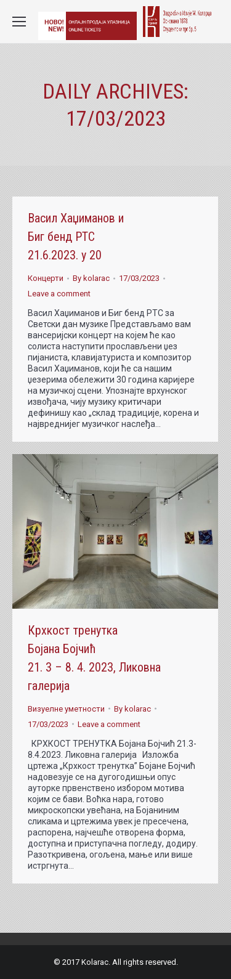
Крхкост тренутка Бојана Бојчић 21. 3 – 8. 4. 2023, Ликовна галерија (94, 658)
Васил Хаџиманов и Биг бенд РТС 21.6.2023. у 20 (76, 236)
